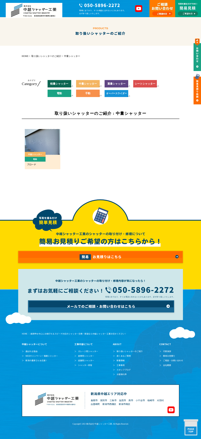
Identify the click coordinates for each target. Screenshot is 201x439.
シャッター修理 (85, 365)
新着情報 (121, 360)
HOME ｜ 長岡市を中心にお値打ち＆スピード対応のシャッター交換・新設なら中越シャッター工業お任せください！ (74, 333)
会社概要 (167, 365)
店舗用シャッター (86, 360)
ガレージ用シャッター (88, 351)
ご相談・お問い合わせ (173, 360)
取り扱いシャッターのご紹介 (130, 351)
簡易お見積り (169, 355)
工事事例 (121, 365)
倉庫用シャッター (86, 355)
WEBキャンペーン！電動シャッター (42, 355)
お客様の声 (122, 374)
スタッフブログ (124, 369)
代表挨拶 (167, 351)
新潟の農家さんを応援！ (37, 360)
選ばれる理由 (32, 351)
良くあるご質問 (124, 355)
